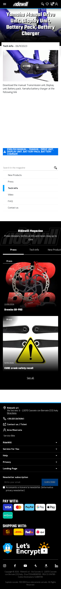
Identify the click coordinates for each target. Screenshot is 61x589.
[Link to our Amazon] (46, 565)
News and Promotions (28, 9)
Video (10, 194)
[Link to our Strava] (35, 565)
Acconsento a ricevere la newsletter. (29, 489)
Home (13, 9)
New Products (15, 175)
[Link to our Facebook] (15, 565)
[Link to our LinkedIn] (56, 565)
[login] (56, 4)
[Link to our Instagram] (4, 565)
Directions (12, 413)
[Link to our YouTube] (25, 565)
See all (30, 378)
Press (11, 181)
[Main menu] (4, 4)
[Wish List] (47, 4)
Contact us (13, 207)
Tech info (45, 9)
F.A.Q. (10, 201)
